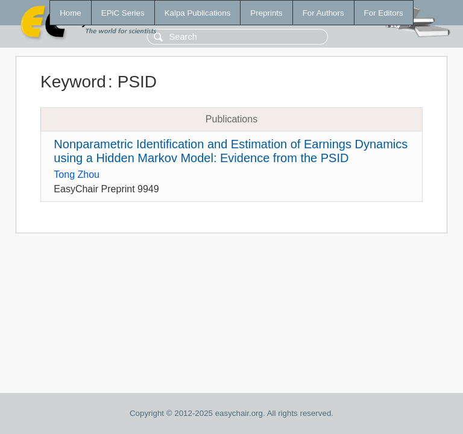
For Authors (323, 12)
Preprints (266, 12)
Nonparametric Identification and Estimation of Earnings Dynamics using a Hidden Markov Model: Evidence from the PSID (231, 151)
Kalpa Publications (198, 12)
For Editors (383, 12)
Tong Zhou (76, 174)
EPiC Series (123, 12)
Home (70, 12)
